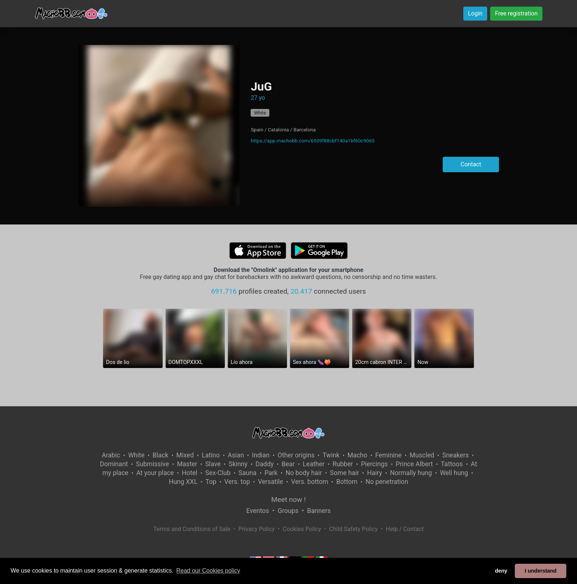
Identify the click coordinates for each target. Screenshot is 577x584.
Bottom (347, 481)
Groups (288, 510)
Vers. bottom (309, 481)
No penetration (386, 481)
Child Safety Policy (353, 528)
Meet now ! (288, 499)
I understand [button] (540, 571)
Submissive (152, 464)
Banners (318, 510)
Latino (211, 455)
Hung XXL (183, 481)
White (260, 113)
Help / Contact (405, 528)
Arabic (111, 455)
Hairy (374, 473)
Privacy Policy (256, 528)
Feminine (388, 455)
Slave (213, 464)
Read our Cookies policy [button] (208, 570)
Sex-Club (218, 473)
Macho (357, 455)
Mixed (185, 455)
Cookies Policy (302, 528)
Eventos (257, 510)
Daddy (264, 464)
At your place (155, 473)
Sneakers (455, 455)
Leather (314, 464)
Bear (288, 464)
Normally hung (411, 473)
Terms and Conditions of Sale (191, 528)
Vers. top (237, 481)
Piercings (374, 464)
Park (271, 473)
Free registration (516, 13)
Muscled (422, 455)
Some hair (344, 473)
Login (475, 13)
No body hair (304, 473)
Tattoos (452, 464)
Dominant (114, 464)
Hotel (189, 473)
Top (210, 481)
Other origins (295, 455)
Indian (261, 455)
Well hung (454, 473)
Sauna (247, 473)
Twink (330, 455)
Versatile (270, 481)
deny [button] (501, 571)
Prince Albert (414, 464)
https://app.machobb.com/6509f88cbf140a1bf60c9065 (313, 141)
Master (187, 464)
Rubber (343, 464)
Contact (471, 164)
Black (160, 455)
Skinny (238, 464)
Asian (236, 455)
